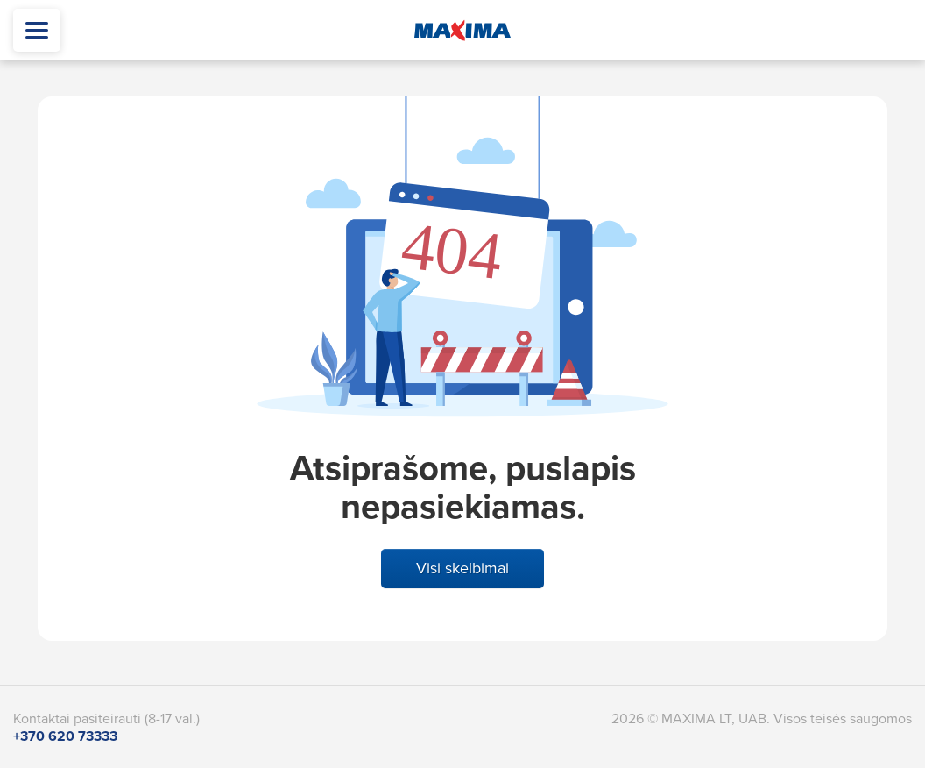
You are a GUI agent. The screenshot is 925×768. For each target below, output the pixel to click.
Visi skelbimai (462, 568)
